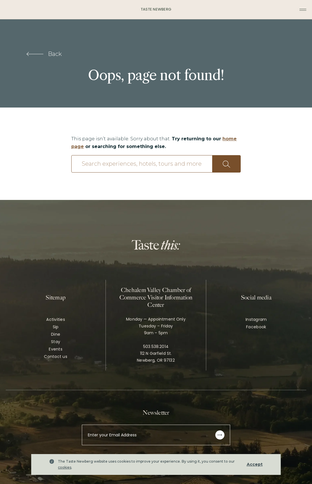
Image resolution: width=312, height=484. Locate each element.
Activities (55, 319)
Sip (56, 327)
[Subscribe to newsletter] (219, 435)
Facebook (256, 327)
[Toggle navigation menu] (303, 10)
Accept (255, 464)
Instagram (256, 319)
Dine (55, 334)
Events (55, 349)
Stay (55, 342)
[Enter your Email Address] (156, 435)
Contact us (55, 356)
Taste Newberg (156, 9)
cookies (64, 467)
